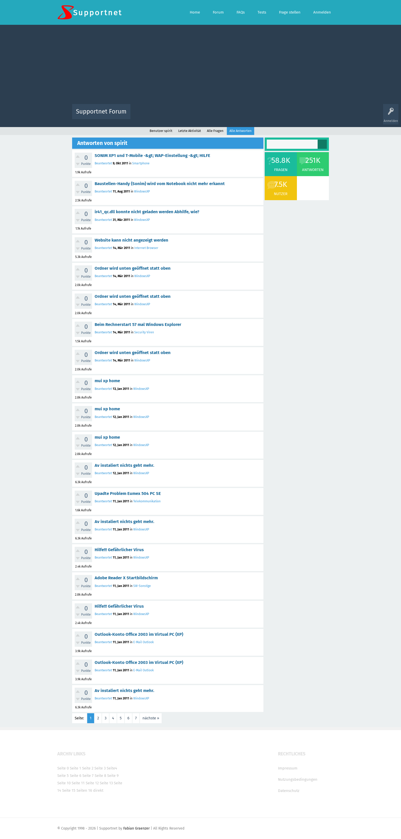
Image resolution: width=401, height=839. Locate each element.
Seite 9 (113, 775)
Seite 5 (63, 775)
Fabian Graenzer (136, 828)
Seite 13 (106, 783)
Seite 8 (100, 775)
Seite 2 (87, 768)
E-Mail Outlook (143, 642)
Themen (228, 115)
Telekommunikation (147, 501)
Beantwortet (103, 163)
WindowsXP (142, 191)
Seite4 (112, 768)
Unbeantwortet (207, 115)
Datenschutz (288, 790)
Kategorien (246, 115)
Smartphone (141, 163)
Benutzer (264, 115)
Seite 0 (63, 768)
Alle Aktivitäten (145, 115)
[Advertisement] (200, 65)
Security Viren (144, 332)
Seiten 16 (84, 790)
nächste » (150, 718)
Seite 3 (100, 768)
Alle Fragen (168, 115)
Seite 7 (88, 775)
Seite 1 (75, 768)
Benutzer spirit (161, 131)
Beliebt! (186, 115)
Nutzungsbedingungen (297, 779)
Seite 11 (78, 783)
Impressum (287, 768)
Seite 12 (92, 783)
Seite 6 (75, 775)
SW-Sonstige (142, 586)
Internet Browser (146, 248)
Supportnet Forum (101, 111)
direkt (98, 790)
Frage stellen (284, 115)
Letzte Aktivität (189, 131)
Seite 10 (64, 783)
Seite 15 (68, 790)
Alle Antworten (240, 131)
